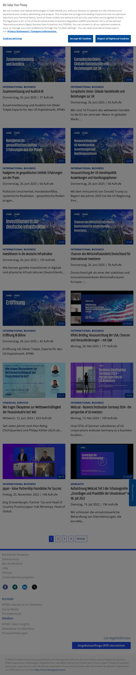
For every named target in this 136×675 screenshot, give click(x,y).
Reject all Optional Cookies (113, 37)
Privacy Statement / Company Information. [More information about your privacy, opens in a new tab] (32, 29)
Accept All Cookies (80, 37)
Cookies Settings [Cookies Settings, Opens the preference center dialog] (12, 36)
